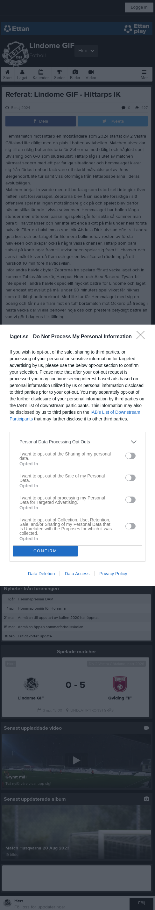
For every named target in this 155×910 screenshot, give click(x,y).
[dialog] (77, 455)
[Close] (143, 337)
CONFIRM (45, 550)
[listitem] (77, 442)
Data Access (77, 573)
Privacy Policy (113, 573)
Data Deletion (41, 573)
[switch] (130, 456)
